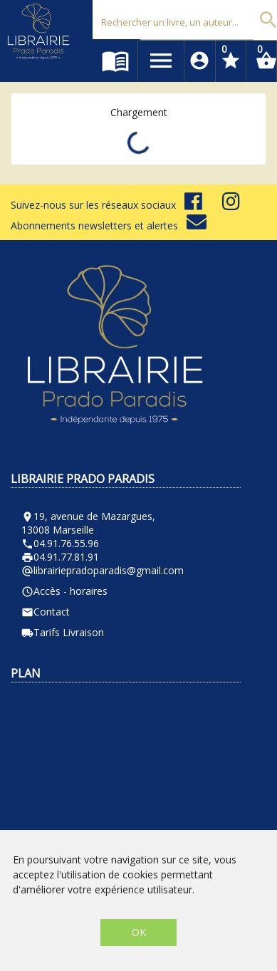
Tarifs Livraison (62, 632)
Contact (45, 611)
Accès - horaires (64, 591)
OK (139, 932)
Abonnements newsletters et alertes (109, 225)
